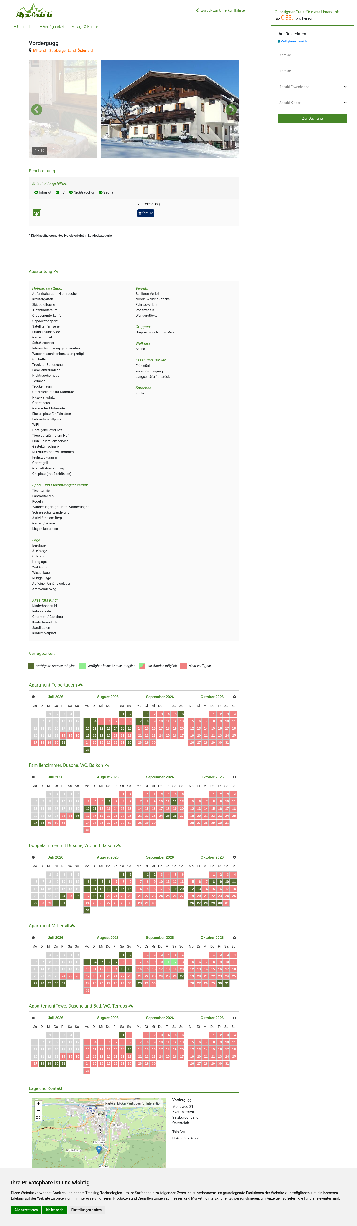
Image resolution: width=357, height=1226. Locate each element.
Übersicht (23, 27)
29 (49, 716)
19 (101, 709)
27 (35, 716)
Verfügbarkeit (52, 27)
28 (42, 716)
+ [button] (38, 1077)
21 (115, 709)
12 (101, 702)
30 (56, 716)
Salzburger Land (62, 50)
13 (108, 702)
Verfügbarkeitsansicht (294, 41)
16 (129, 702)
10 (87, 702)
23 (129, 709)
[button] (36, 96)
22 (123, 709)
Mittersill (40, 50)
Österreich (85, 50)
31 (63, 716)
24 (63, 709)
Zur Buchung (312, 118)
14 (115, 702)
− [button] (38, 1084)
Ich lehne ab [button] (54, 1210)
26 (77, 709)
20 (108, 709)
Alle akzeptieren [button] (26, 1210)
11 (95, 702)
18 (95, 709)
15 (123, 702)
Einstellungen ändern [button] (86, 1210)
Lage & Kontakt (86, 27)
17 (87, 709)
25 (70, 709)
